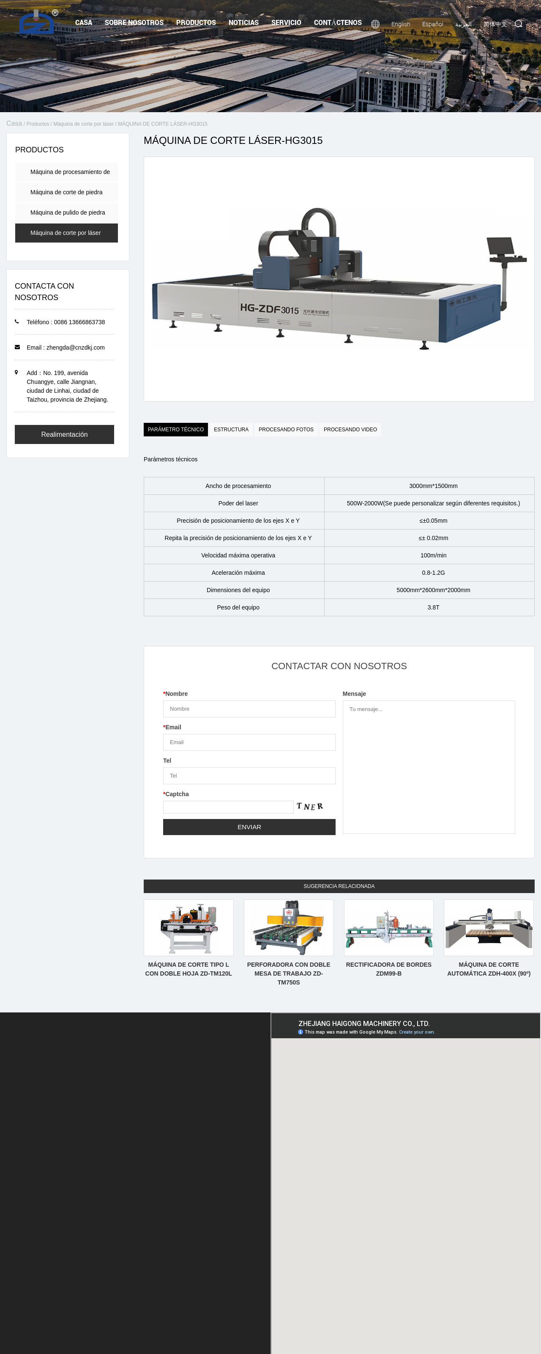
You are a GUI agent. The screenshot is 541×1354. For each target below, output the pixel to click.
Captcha (176, 794)
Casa (83, 22)
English (400, 24)
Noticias (244, 22)
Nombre (175, 693)
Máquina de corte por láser (83, 124)
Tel (167, 760)
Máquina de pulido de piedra (67, 212)
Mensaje (354, 693)
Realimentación (64, 434)
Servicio (286, 22)
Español (432, 24)
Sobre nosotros (134, 22)
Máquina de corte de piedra (66, 192)
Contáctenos (338, 22)
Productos (196, 22)
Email (172, 727)
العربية (463, 24)
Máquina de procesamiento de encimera (70, 175)
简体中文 (495, 24)
